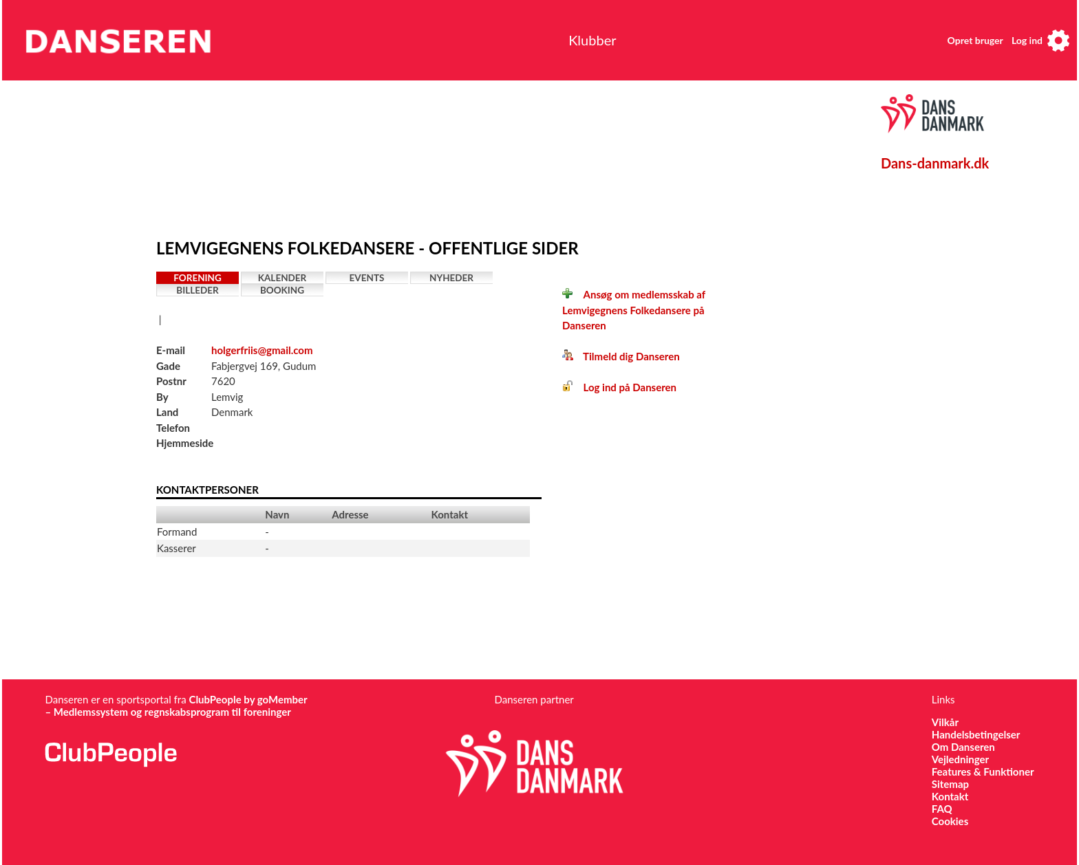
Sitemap (950, 784)
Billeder (197, 290)
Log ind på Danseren (619, 387)
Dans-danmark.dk (935, 163)
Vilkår (945, 722)
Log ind (1027, 40)
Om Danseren (963, 747)
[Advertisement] (476, 156)
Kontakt (950, 796)
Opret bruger (975, 40)
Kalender (282, 277)
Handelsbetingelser (976, 734)
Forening (197, 277)
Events (367, 277)
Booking (282, 290)
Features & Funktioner (983, 771)
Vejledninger (960, 759)
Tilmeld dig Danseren (621, 356)
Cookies (950, 821)
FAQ (942, 808)
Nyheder (451, 277)
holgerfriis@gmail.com (262, 350)
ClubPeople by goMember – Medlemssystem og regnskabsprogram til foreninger (176, 705)
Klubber (592, 40)
